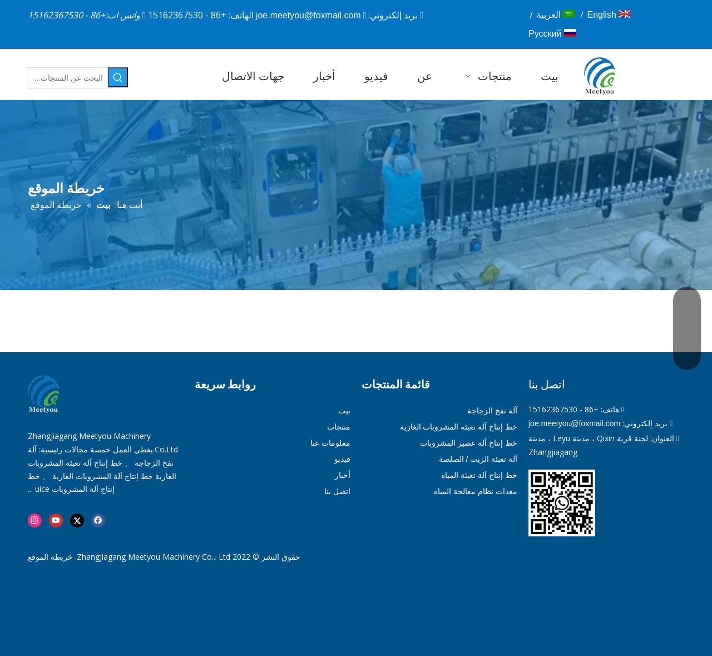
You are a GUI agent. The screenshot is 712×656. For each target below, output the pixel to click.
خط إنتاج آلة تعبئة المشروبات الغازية (458, 426)
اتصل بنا (337, 491)
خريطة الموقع (50, 557)
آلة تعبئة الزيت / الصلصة (478, 459)
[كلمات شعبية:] (118, 77)
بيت (344, 410)
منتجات (338, 426)
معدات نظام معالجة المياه (475, 491)
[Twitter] (77, 520)
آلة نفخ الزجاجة (492, 410)
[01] (561, 503)
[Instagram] (35, 520)
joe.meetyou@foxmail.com (308, 15)
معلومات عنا (330, 442)
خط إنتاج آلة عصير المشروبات (468, 442)
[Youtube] (56, 520)
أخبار (342, 475)
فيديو (342, 459)
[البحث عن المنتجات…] (68, 77)
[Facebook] (98, 520)
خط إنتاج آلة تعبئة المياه (479, 475)
